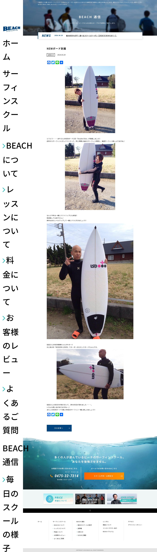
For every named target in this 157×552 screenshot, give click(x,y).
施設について (107, 525)
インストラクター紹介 (110, 528)
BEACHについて (12, 159)
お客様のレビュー (11, 344)
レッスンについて (11, 216)
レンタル (106, 522)
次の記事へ (58, 428)
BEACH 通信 (12, 454)
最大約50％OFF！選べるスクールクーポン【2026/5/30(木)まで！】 (91, 35)
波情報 (80, 528)
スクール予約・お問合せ (103, 476)
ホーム (11, 49)
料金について (11, 280)
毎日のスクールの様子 (85, 525)
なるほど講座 (82, 535)
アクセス (131, 522)
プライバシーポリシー (135, 525)
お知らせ (80, 532)
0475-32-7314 (67, 476)
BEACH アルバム (108, 532)
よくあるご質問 (11, 409)
